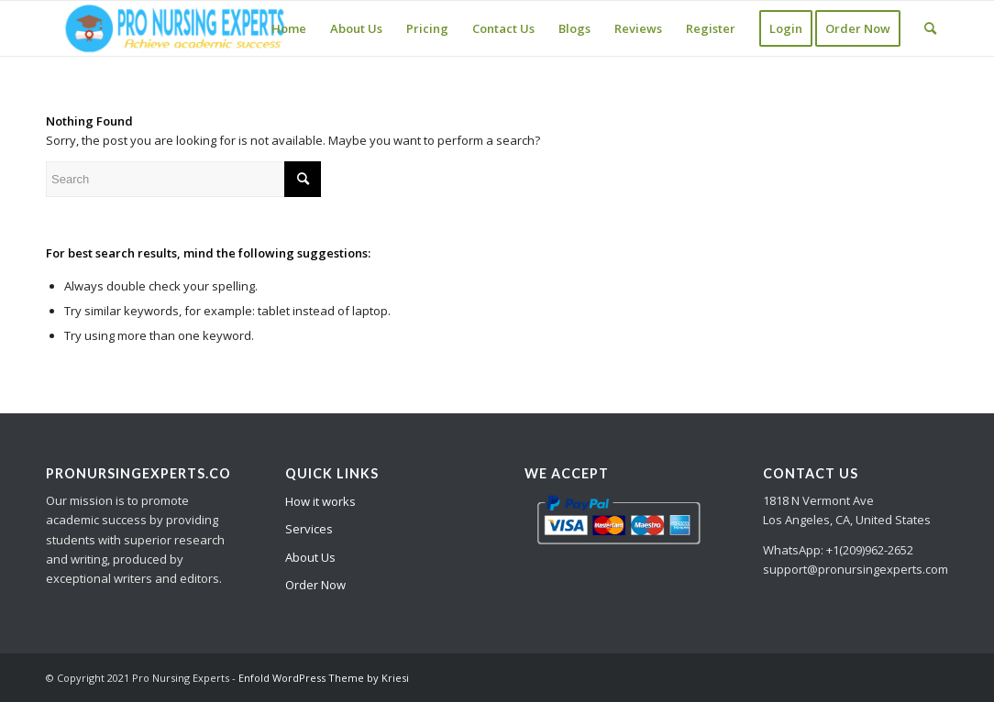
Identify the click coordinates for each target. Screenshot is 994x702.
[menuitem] (289, 28)
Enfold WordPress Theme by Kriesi (323, 678)
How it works (320, 501)
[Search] (930, 28)
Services (309, 529)
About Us (310, 557)
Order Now (315, 584)
